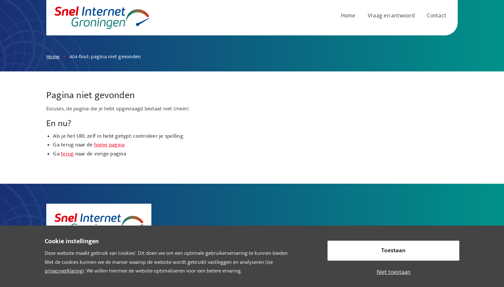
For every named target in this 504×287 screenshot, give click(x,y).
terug (67, 154)
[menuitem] (349, 16)
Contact (436, 16)
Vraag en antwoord (391, 16)
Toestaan (393, 251)
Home (348, 16)
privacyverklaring (64, 271)
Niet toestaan (393, 272)
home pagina (109, 145)
